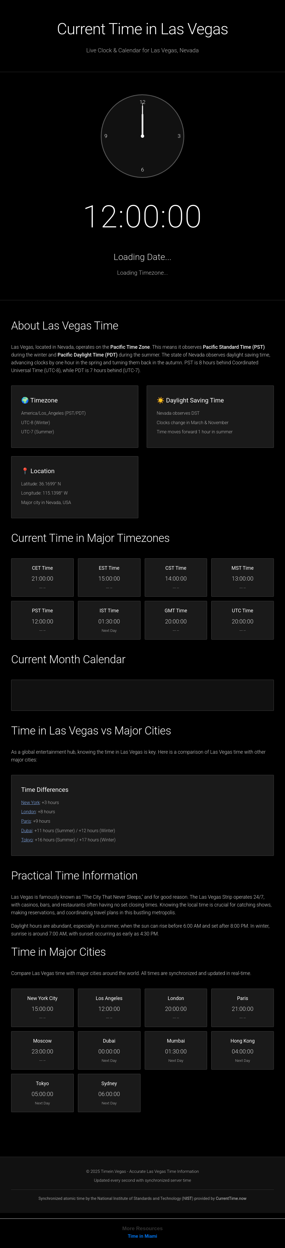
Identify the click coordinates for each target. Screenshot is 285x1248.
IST (189, 1198)
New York (30, 802)
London (28, 811)
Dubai (26, 830)
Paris (26, 821)
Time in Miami (142, 1236)
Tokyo (27, 839)
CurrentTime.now (231, 1198)
